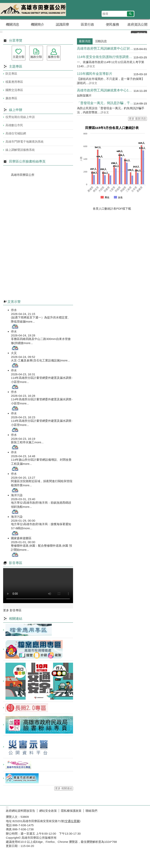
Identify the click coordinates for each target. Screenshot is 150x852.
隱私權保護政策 (71, 810)
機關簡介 (37, 24)
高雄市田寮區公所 (22, 174)
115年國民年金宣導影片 (94, 74)
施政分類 (36, 56)
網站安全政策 (48, 810)
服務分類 (54, 56)
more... (30, 321)
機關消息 (12, 24)
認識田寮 (62, 24)
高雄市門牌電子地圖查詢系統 (24, 141)
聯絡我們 (91, 810)
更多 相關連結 (63, 788)
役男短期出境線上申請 (20, 117)
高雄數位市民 (14, 125)
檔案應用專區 (14, 81)
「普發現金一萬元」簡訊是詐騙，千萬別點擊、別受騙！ (105, 103)
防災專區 (11, 73)
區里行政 (87, 24)
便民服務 (112, 24)
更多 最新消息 (137, 118)
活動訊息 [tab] (101, 41)
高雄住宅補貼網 (15, 133)
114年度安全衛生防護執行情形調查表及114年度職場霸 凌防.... (105, 57)
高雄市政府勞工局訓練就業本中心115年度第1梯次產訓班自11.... (105, 90)
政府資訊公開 (137, 24)
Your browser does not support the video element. (38, 585)
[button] (130, 13)
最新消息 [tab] (85, 41)
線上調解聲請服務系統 (20, 149)
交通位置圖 (72, 821)
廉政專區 (11, 98)
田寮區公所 (33, 9)
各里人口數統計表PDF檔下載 (112, 208)
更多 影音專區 (12, 610)
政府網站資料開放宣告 (20, 810)
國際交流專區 (14, 90)
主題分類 (18, 56)
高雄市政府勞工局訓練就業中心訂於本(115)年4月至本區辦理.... (105, 48)
